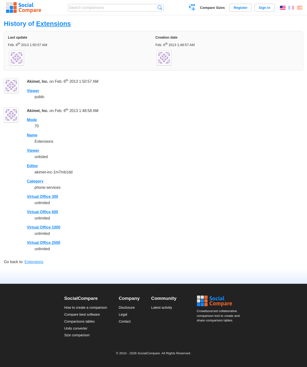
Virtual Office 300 (42, 197)
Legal (123, 314)
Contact (125, 321)
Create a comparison (192, 8)
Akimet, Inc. (37, 81)
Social (220, 301)
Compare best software (82, 314)
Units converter (76, 328)
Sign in (264, 8)
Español (299, 8)
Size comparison (77, 335)
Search (160, 7)
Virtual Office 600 (42, 212)
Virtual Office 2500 (43, 243)
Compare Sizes (212, 8)
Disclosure (127, 307)
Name (32, 135)
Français (291, 8)
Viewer (33, 91)
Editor (32, 166)
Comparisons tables (79, 321)
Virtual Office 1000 (43, 227)
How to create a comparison (85, 307)
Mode (32, 120)
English (283, 8)
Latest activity (161, 307)
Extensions (53, 23)
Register (241, 8)
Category (35, 181)
